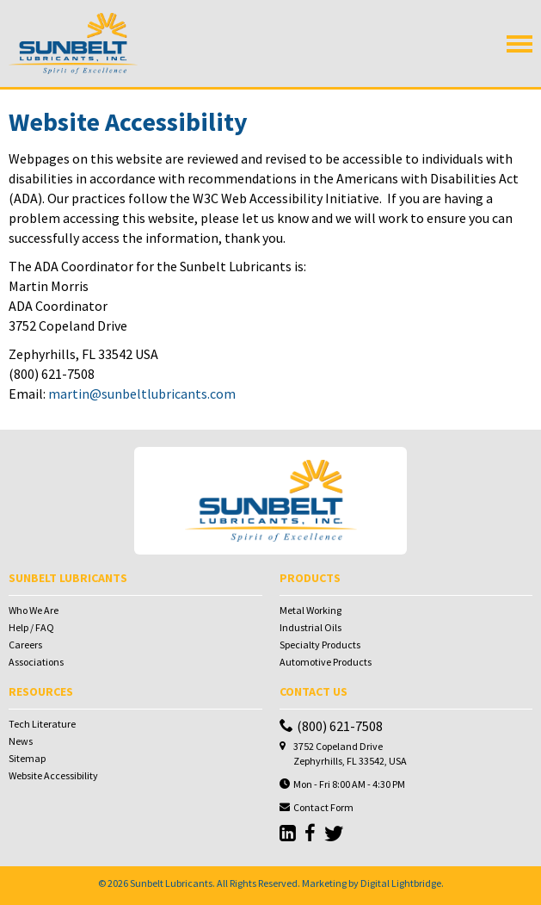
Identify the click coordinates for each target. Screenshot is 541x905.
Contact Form (323, 807)
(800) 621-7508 (331, 726)
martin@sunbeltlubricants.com (142, 393)
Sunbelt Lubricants (171, 883)
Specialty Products (320, 644)
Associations (36, 661)
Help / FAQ (31, 627)
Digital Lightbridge (400, 883)
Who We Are (33, 610)
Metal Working (310, 610)
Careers (25, 644)
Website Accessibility (53, 775)
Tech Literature (42, 723)
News (21, 741)
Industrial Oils (310, 627)
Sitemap (27, 758)
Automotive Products (326, 661)
